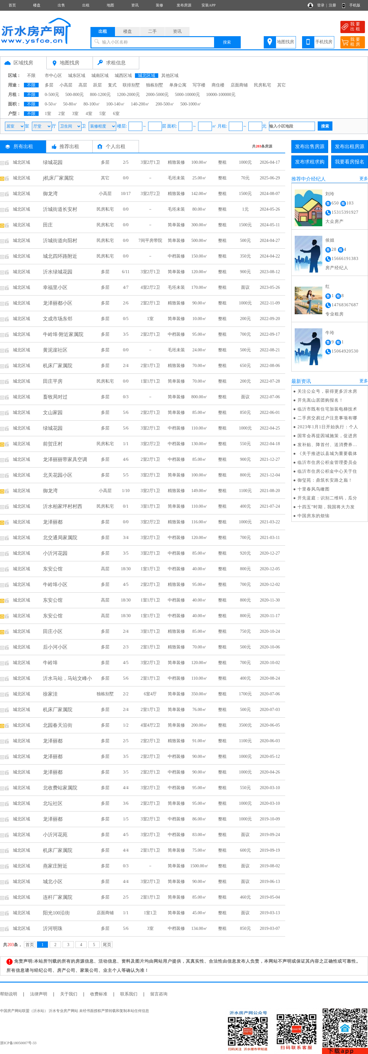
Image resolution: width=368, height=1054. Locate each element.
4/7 (125, 287)
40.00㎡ (199, 569)
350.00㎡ (199, 694)
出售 (61, 5)
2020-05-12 (270, 756)
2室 (62, 113)
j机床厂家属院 (58, 178)
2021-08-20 (270, 490)
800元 (245, 475)
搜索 (227, 42)
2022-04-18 (270, 443)
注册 (332, 5)
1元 (245, 209)
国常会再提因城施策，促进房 (327, 435)
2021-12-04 (270, 475)
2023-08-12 (270, 271)
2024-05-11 (270, 225)
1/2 (125, 725)
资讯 (135, 5)
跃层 (97, 85)
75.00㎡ (199, 850)
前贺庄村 (53, 443)
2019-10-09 (270, 819)
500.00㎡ (199, 240)
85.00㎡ (199, 412)
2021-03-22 (270, 522)
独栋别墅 (154, 85)
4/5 (125, 584)
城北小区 (53, 881)
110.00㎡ (199, 428)
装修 (159, 5)
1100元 (245, 490)
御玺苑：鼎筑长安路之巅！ (325, 480)
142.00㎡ (199, 193)
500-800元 (74, 94)
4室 (89, 113)
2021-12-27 (270, 459)
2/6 (125, 303)
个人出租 (115, 146)
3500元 (245, 725)
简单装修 (176, 225)
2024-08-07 (270, 193)
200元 (245, 318)
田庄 (48, 224)
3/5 (125, 334)
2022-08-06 (270, 365)
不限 (31, 75)
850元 (245, 412)
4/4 (125, 787)
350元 (245, 256)
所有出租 (23, 146)
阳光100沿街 (56, 912)
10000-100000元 (221, 94)
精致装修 (176, 162)
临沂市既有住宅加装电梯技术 (327, 409)
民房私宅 (262, 85)
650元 (245, 365)
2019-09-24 (270, 834)
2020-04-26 (270, 772)
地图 (110, 5)
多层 (49, 85)
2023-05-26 (270, 287)
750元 (245, 631)
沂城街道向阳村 (60, 240)
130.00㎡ (199, 443)
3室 (75, 113)
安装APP (208, 5)
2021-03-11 (270, 537)
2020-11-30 (270, 600)
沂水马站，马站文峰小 (67, 678)
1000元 (245, 162)
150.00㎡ (199, 256)
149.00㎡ (199, 490)
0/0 (125, 178)
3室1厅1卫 (150, 506)
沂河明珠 (53, 928)
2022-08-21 (270, 350)
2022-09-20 (270, 318)
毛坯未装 (176, 178)
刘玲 (330, 194)
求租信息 (116, 62)
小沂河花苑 (55, 834)
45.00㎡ (199, 913)
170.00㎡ (199, 287)
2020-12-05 (270, 569)
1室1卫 (150, 913)
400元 (245, 506)
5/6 (125, 412)
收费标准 (98, 994)
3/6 (125, 803)
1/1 (125, 443)
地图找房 (285, 42)
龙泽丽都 (53, 522)
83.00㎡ (199, 834)
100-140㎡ (115, 104)
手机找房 (323, 42)
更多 (363, 178)
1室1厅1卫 (150, 381)
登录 (320, 5)
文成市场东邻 (57, 318)
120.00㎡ (199, 271)
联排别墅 (131, 85)
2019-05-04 (270, 897)
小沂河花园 (55, 553)
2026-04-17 (270, 162)
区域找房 (23, 62)
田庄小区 (53, 631)
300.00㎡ (199, 225)
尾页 (107, 944)
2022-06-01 (270, 412)
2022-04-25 (270, 428)
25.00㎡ (199, 178)
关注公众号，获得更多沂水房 (327, 391)
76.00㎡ (199, 709)
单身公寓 (177, 85)
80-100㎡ (91, 104)
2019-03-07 (270, 928)
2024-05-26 (270, 209)
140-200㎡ (140, 104)
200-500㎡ (164, 104)
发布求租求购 (309, 161)
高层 (83, 85)
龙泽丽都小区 (57, 303)
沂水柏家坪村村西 (62, 506)
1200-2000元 (128, 94)
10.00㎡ (199, 318)
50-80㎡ (70, 104)
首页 (12, 5)
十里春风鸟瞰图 (313, 489)
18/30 (126, 569)
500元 (245, 240)
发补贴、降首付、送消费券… (327, 444)
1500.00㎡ (199, 866)
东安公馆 (53, 568)
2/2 (125, 694)
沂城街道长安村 (60, 209)
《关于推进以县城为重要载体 (327, 453)
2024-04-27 (270, 240)
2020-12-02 (270, 584)
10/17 (126, 193)
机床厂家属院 (57, 365)
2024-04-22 (270, 256)
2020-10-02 (270, 662)
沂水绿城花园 (57, 271)
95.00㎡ (199, 334)
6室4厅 (150, 694)
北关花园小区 (57, 475)
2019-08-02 (270, 866)
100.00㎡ (199, 162)
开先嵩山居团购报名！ (320, 400)
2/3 (125, 647)
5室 (102, 113)
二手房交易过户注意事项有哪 (327, 418)
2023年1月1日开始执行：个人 (327, 427)
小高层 (65, 85)
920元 (245, 553)
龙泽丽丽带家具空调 (65, 459)
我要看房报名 (349, 161)
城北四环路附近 (60, 256)
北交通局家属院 (60, 537)
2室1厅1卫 (150, 365)
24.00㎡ (199, 350)
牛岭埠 (50, 662)
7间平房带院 (150, 240)
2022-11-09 (270, 303)
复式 (112, 85)
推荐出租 (69, 146)
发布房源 (184, 5)
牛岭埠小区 (55, 584)
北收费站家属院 (60, 787)
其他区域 (169, 75)
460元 (245, 897)
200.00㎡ (199, 725)
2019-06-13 (270, 881)
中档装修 (176, 256)
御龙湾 (50, 193)
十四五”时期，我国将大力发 (326, 507)
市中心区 (53, 75)
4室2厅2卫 (150, 287)
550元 (245, 443)
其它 (281, 85)
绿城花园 (53, 162)
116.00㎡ (199, 522)
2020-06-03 (270, 741)
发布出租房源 (349, 146)
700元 (245, 334)
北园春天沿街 (57, 725)
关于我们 (68, 994)
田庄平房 (53, 381)
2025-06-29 (270, 178)
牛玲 (330, 332)
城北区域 (146, 75)
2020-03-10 (270, 787)
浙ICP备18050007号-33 (18, 1043)
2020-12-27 (270, 553)
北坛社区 (53, 803)
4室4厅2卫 (150, 725)
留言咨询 (158, 994)
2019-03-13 (270, 913)
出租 (86, 5)
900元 (245, 271)
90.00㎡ (199, 303)
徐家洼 (50, 694)
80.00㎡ (199, 209)
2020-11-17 (270, 615)
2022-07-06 (270, 397)
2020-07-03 (270, 709)
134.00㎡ (199, 928)
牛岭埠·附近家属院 (63, 334)
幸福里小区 (55, 287)
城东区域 (76, 75)
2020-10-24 (270, 631)
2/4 (125, 365)
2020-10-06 (270, 647)
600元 (245, 850)
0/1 (125, 506)
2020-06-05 (270, 725)
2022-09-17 (270, 334)
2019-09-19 (270, 850)
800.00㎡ (199, 397)
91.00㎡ (199, 741)
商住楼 (218, 85)
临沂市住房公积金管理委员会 (327, 462)
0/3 (125, 397)
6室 (116, 113)
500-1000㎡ (190, 104)
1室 (48, 113)
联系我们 (128, 994)
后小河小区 (55, 647)
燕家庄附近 (55, 866)
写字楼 (199, 85)
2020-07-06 (270, 694)
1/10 (126, 490)
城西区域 (123, 75)
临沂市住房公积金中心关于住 (327, 471)
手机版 (354, 5)
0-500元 (52, 94)
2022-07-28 (270, 381)
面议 (245, 287)
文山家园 (53, 412)
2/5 (125, 162)
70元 (245, 178)
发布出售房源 (309, 146)
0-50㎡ (51, 104)
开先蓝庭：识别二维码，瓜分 (327, 498)
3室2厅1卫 (150, 162)
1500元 (245, 193)
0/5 (125, 318)
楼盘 (36, 5)
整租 (222, 162)
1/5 (125, 819)
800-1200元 (100, 94)
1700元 (245, 694)
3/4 (125, 537)
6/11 (125, 271)
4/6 (125, 459)
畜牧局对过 (55, 396)
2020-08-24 (270, 678)
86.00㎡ (199, 819)
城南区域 (100, 75)
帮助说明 (8, 994)
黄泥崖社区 (55, 350)
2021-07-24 (270, 506)
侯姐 (330, 240)
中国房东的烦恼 (313, 516)
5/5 (125, 475)
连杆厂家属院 (57, 897)
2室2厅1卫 (150, 303)
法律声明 (38, 994)
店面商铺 (239, 85)
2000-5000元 (157, 94)
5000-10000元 (187, 94)
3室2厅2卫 (150, 193)
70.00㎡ (199, 365)
